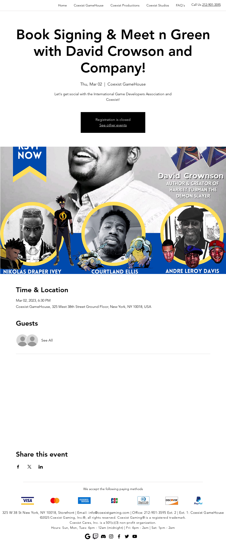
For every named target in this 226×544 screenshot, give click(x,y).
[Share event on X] (29, 467)
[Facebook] (119, 536)
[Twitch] (95, 536)
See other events (113, 125)
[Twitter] (127, 536)
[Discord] (103, 536)
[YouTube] (134, 536)
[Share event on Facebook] (18, 467)
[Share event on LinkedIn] (41, 467)
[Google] (87, 536)
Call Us (206, 5)
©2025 (44, 517)
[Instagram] (111, 536)
